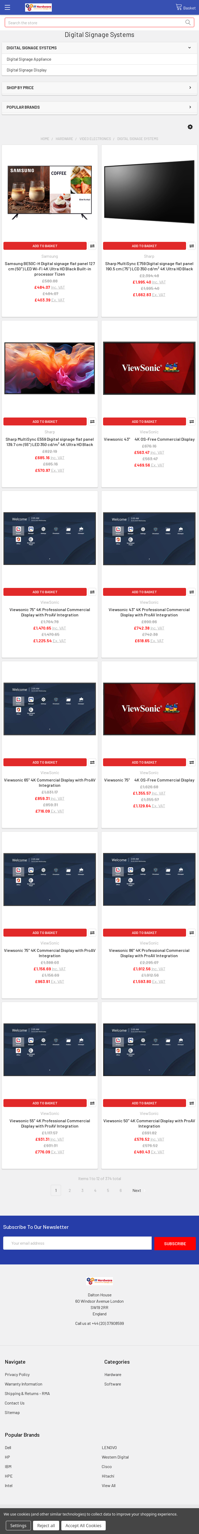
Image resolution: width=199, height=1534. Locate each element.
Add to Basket (45, 246)
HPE (9, 1475)
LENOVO (109, 1446)
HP (7, 1456)
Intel (8, 1484)
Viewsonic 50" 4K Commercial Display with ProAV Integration (149, 1123)
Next (139, 1190)
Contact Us (15, 1402)
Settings (18, 1525)
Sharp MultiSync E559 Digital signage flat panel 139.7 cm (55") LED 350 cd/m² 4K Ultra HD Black (50, 442)
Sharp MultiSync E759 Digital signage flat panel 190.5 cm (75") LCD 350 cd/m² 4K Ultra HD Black (149, 266)
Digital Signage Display (27, 69)
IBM (8, 1465)
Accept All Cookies (83, 1525)
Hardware (112, 1373)
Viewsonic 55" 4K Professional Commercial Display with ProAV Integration (50, 1123)
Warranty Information (23, 1383)
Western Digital (115, 1456)
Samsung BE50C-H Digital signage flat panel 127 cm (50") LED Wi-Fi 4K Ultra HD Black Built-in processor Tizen (50, 268)
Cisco (107, 1465)
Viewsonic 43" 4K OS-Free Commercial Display (149, 439)
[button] (190, 127)
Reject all (46, 1525)
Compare (92, 246)
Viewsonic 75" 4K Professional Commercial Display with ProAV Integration (50, 612)
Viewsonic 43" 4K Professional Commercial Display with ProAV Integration (149, 612)
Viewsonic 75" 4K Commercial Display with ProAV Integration (50, 953)
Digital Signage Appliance (29, 58)
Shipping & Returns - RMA (27, 1392)
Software (112, 1383)
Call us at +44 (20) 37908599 (99, 1322)
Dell (8, 1446)
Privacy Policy (17, 1373)
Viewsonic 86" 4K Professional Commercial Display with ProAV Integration (149, 953)
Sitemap (12, 1411)
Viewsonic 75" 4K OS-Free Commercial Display (149, 779)
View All (108, 1484)
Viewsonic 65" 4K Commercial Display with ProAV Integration (50, 782)
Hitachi (108, 1475)
